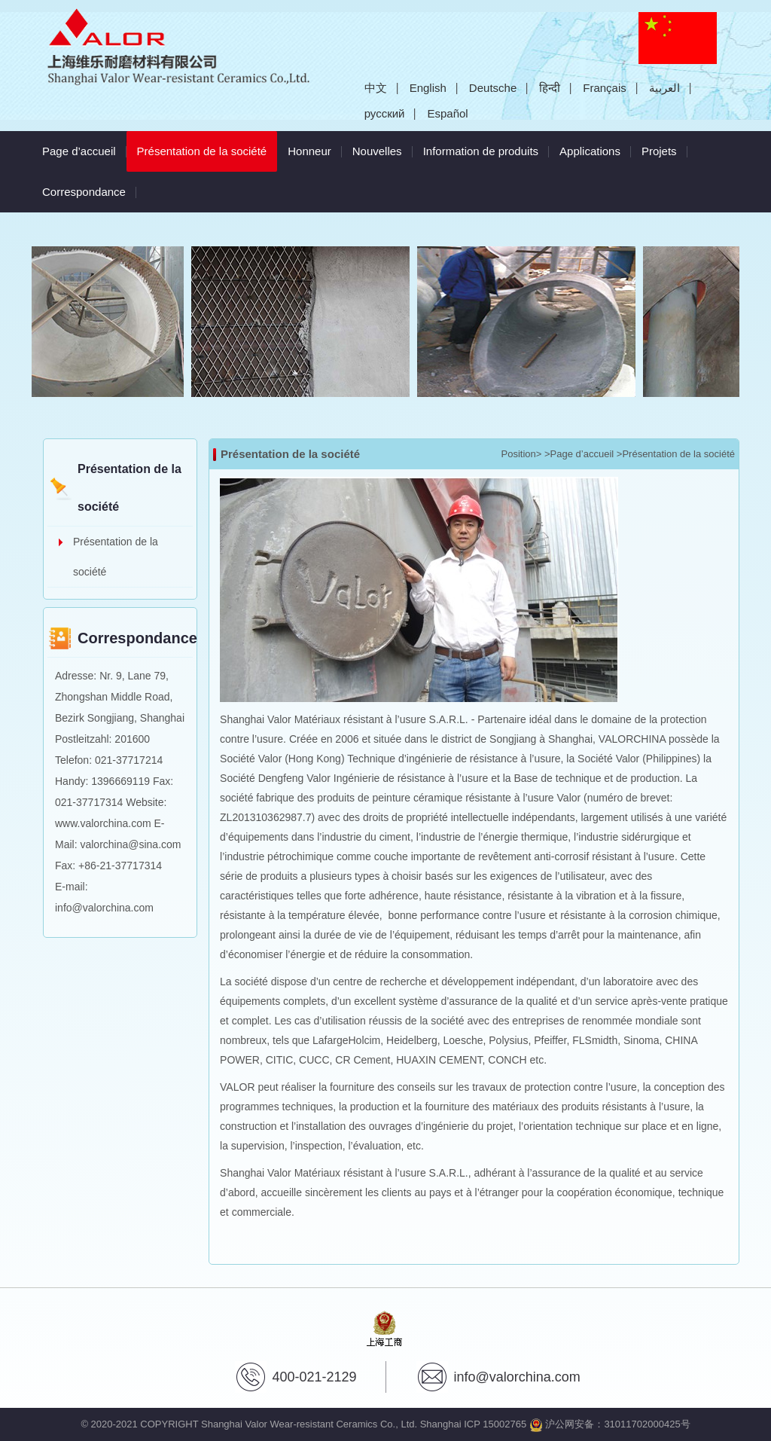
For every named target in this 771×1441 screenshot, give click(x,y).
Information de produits (480, 151)
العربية (664, 87)
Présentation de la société (207, 144)
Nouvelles (377, 151)
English (428, 87)
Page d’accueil (79, 151)
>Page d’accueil (579, 453)
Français (604, 87)
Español (447, 113)
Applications (589, 151)
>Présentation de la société (676, 453)
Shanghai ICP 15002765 (473, 1424)
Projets (659, 151)
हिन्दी (549, 87)
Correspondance (84, 191)
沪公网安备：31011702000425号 (609, 1424)
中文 (375, 87)
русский (384, 113)
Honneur (309, 151)
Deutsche (493, 87)
